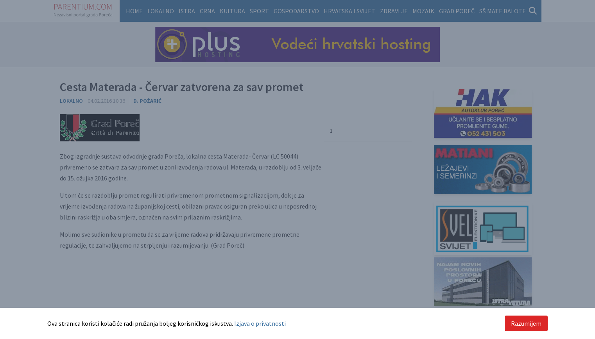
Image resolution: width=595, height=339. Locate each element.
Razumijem (526, 323)
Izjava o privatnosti (260, 323)
